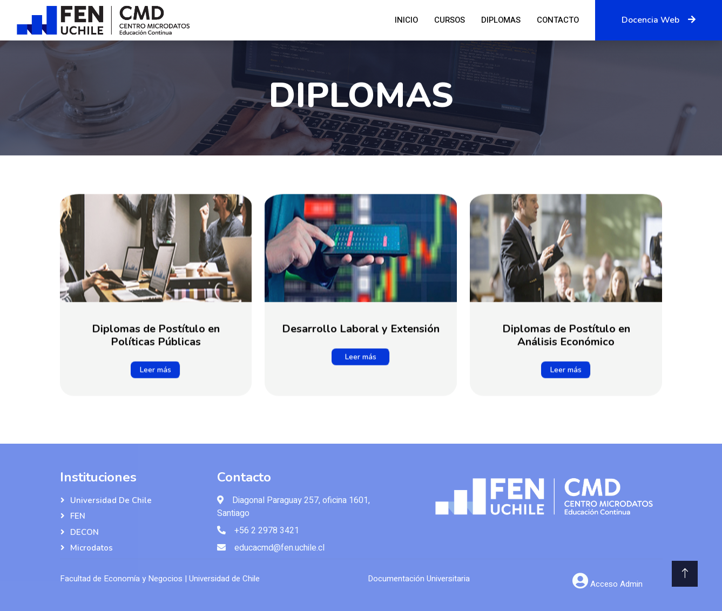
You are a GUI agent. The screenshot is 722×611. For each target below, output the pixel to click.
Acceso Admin (616, 584)
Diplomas (501, 20)
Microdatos (91, 547)
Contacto (558, 20)
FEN (77, 516)
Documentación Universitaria (419, 579)
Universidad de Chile (111, 500)
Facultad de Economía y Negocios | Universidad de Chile (160, 579)
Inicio (406, 20)
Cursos (449, 20)
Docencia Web (659, 20)
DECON (84, 532)
